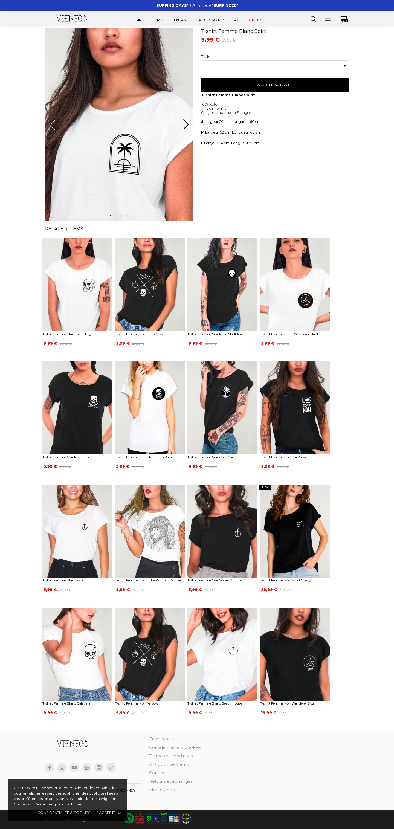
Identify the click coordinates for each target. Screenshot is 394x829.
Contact (157, 772)
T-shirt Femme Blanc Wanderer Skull (289, 334)
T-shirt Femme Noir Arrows (136, 703)
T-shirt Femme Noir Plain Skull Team (216, 334)
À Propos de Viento (169, 764)
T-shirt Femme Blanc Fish (62, 580)
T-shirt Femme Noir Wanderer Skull (287, 703)
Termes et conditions (171, 755)
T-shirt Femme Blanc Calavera (66, 703)
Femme (159, 20)
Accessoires (212, 20)
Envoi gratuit (162, 738)
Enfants (182, 20)
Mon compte (163, 789)
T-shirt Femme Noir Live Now (283, 457)
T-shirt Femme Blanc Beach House (214, 703)
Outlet (256, 20)
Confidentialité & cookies (64, 812)
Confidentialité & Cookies (175, 747)
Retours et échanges (171, 781)
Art (236, 20)
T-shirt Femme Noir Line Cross (139, 334)
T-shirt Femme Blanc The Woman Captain (148, 580)
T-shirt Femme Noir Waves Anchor (214, 580)
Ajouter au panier (275, 85)
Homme (137, 20)
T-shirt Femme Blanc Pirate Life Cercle (145, 457)
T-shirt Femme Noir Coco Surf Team (215, 457)
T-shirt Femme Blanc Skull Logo (67, 334)
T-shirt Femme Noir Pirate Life (66, 457)
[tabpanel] (119, 126)
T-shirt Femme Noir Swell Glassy (285, 580)
